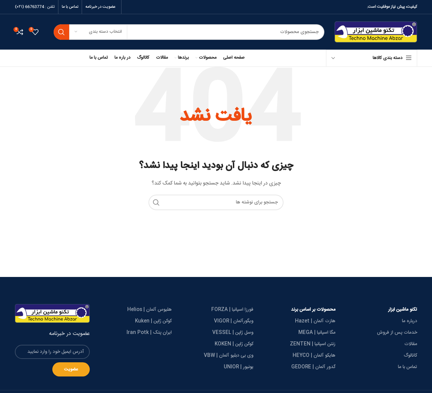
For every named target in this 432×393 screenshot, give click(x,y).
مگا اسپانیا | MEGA (316, 333)
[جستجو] (189, 32)
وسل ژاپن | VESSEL (232, 333)
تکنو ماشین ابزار (402, 310)
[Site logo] (375, 32)
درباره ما (409, 321)
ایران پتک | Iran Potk (149, 333)
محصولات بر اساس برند (313, 310)
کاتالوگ (410, 356)
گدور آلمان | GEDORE (313, 367)
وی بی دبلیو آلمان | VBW (228, 356)
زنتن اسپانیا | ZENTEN (312, 344)
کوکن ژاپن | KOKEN (234, 344)
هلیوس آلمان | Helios (149, 310)
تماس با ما (407, 367)
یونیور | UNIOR (238, 367)
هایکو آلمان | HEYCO (314, 356)
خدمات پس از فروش (397, 333)
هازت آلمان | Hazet (315, 321)
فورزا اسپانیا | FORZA (232, 310)
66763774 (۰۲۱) (29, 6)
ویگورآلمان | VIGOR (233, 321)
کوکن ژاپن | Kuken (153, 321)
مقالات (410, 344)
